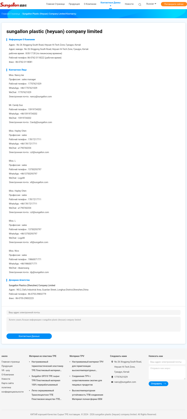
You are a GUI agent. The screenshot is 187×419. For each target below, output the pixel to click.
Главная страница (11, 362)
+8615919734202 (28, 113)
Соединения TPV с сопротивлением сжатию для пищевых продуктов (87, 380)
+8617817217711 (28, 143)
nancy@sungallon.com (41, 96)
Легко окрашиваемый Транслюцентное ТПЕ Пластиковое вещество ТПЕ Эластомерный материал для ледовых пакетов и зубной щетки (46, 395)
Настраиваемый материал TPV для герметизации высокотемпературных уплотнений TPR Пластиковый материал (87, 366)
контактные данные (29, 336)
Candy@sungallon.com (41, 122)
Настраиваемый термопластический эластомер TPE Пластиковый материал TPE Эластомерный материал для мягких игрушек (47, 366)
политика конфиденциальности (12, 389)
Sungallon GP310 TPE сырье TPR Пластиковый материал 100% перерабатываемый (46, 380)
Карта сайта (8, 383)
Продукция (7, 366)
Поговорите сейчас (174, 4)
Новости (6, 379)
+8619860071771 (28, 263)
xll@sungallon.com (39, 182)
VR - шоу (6, 370)
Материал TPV (77, 356)
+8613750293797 (28, 173)
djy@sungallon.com (39, 272)
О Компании (8, 374)
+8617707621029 (28, 88)
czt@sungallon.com (39, 152)
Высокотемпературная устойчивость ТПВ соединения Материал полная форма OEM (87, 394)
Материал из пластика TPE (42, 356)
